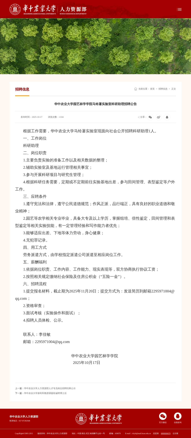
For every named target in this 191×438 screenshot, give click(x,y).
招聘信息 (163, 89)
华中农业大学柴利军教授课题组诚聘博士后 (41, 393)
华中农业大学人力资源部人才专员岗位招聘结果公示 (45, 388)
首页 (152, 89)
